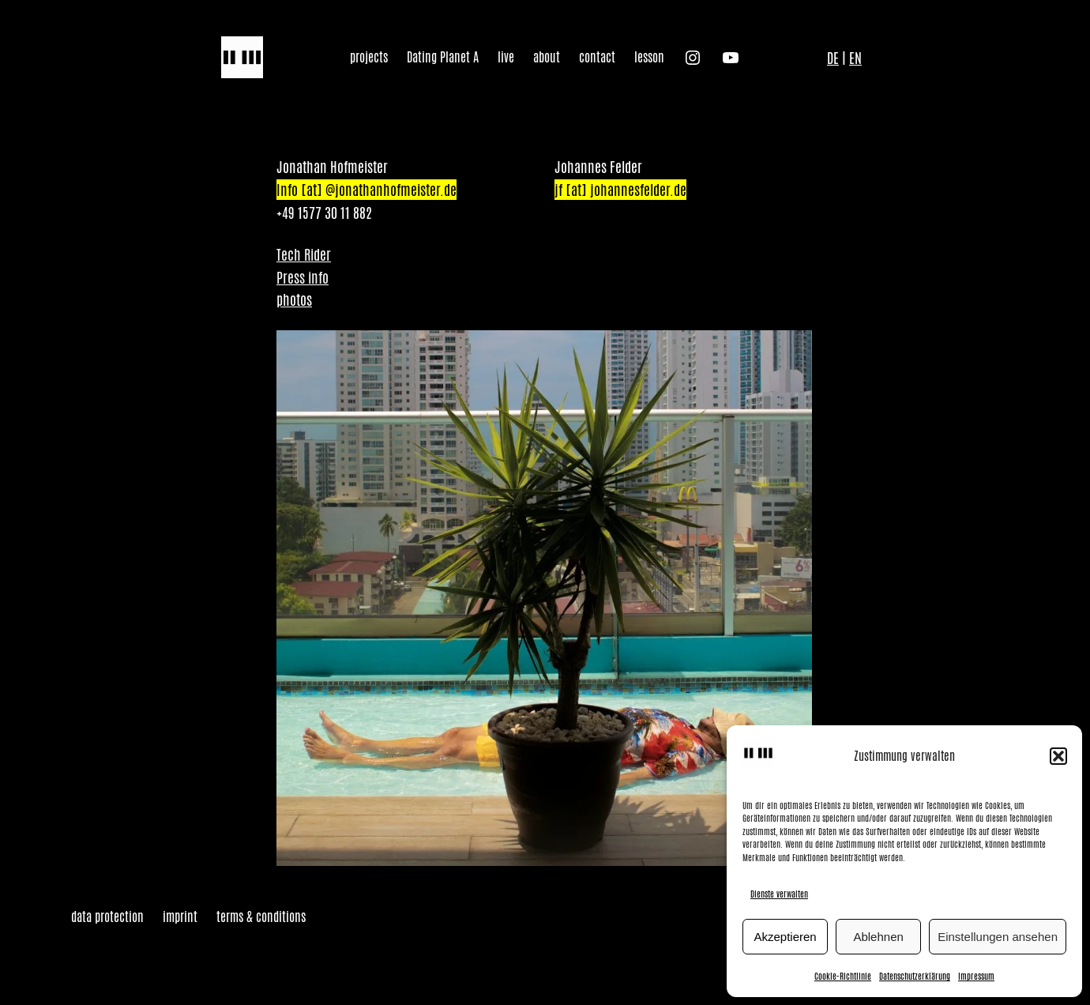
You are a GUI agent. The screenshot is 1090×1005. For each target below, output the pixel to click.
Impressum (976, 975)
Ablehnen (878, 936)
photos (294, 299)
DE (833, 57)
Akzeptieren (785, 936)
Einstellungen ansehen (998, 936)
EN (855, 57)
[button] (1058, 756)
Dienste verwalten (779, 893)
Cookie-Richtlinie (842, 975)
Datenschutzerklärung (914, 975)
